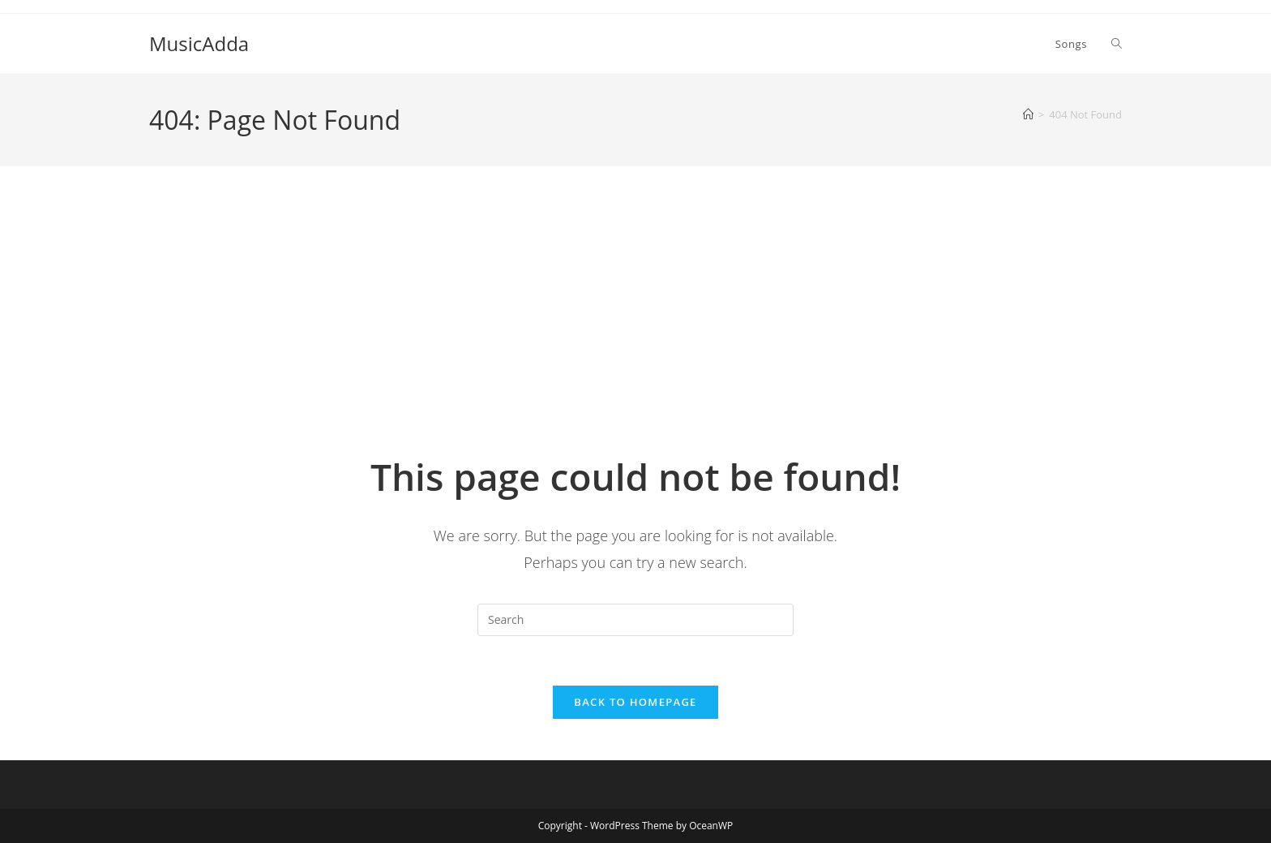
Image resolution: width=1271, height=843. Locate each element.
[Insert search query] (635, 620)
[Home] (1028, 114)
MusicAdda (199, 43)
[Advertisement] (635, 328)
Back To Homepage (635, 702)
